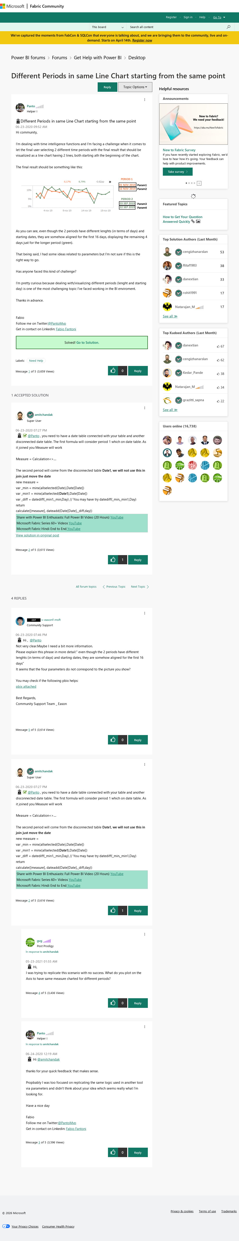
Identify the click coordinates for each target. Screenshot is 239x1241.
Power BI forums (28, 57)
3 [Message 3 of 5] (39, 1142)
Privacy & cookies (182, 1211)
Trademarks (229, 1211)
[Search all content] (180, 27)
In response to (42, 951)
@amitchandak (48, 1059)
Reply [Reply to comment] (138, 560)
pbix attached (26, 686)
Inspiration (94, 6)
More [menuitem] (167, 6)
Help (202, 17)
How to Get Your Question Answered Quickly (182, 219)
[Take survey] (178, 172)
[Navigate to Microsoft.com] (12, 6)
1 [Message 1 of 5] (29, 371)
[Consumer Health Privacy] (58, 1226)
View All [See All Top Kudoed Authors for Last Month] (170, 409)
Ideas (112, 6)
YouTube (116, 517)
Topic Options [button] (133, 87)
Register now (142, 40)
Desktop (136, 57)
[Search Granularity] (107, 27)
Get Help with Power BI (98, 57)
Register (171, 17)
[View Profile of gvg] (39, 940)
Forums (74, 6)
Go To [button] (217, 17)
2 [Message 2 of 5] (29, 550)
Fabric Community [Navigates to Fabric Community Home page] (47, 6)
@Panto (33, 435)
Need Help (36, 360)
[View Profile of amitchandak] (44, 414)
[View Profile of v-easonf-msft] (51, 619)
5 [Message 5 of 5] (29, 729)
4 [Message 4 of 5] (39, 993)
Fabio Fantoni (66, 329)
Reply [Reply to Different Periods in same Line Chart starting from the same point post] (138, 371)
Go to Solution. (87, 342)
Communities (132, 6)
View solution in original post (37, 535)
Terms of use (207, 1211)
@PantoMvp (57, 323)
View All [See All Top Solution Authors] (170, 316)
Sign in (188, 17)
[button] (107, 87)
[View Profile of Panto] (31, 106)
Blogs (152, 6)
